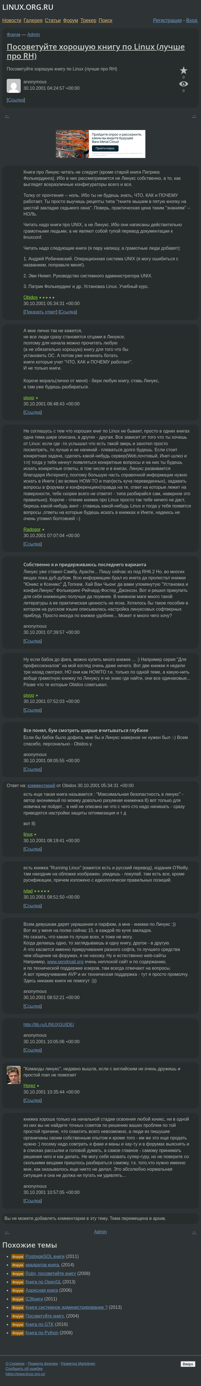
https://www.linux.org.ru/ (25, 1374)
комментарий (41, 785)
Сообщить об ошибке (24, 1368)
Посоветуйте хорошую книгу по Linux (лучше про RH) (96, 51)
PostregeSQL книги (44, 1256)
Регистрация (167, 20)
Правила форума (43, 1363)
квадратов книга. (42, 1264)
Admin (33, 34)
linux (28, 834)
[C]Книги (34, 1299)
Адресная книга (41, 1290)
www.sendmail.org (65, 961)
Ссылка (16, 100)
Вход (191, 20)
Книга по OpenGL (43, 1281)
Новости (11, 20)
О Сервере (15, 1363)
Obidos (30, 297)
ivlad (28, 891)
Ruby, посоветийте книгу (50, 1273)
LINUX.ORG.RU (27, 7)
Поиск (105, 20)
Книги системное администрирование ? (66, 1307)
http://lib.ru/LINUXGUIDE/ (48, 1024)
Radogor (32, 529)
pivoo (28, 397)
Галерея (33, 20)
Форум (70, 20)
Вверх (188, 1364)
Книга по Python (41, 1332)
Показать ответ (40, 312)
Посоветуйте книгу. (45, 1316)
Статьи (53, 20)
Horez (29, 1085)
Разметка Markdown (78, 1363)
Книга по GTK (39, 1324)
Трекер (88, 20)
